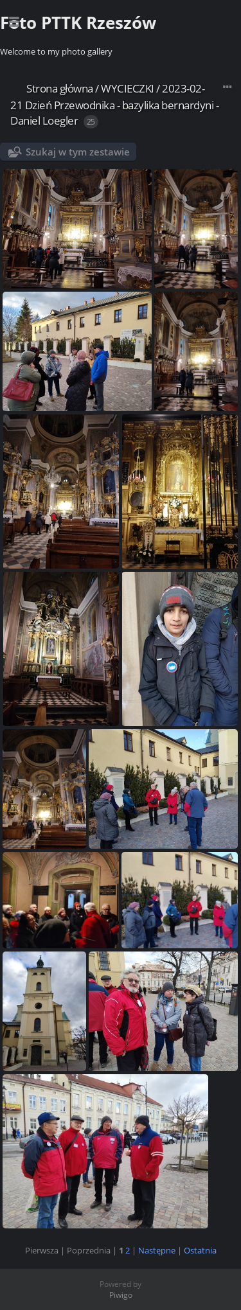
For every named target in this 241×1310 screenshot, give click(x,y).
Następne (156, 1250)
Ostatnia (200, 1250)
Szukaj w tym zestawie (78, 151)
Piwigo (120, 1294)
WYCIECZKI (127, 88)
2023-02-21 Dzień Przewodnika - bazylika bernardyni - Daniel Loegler (114, 104)
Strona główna (59, 88)
